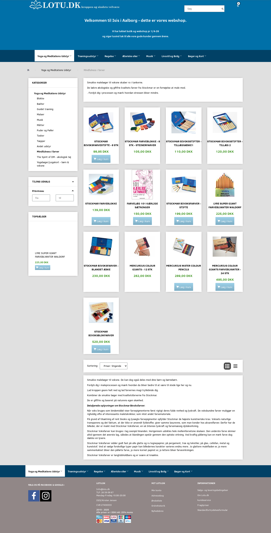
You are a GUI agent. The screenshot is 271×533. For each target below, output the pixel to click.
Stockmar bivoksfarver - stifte (183, 205)
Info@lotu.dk (103, 489)
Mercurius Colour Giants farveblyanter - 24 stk (225, 269)
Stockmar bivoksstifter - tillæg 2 (225, 143)
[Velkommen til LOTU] (74, 4)
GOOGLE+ (60, 484)
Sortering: (92, 365)
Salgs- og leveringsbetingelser (212, 490)
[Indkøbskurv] (236, 6)
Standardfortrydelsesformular (212, 510)
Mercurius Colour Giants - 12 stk (142, 267)
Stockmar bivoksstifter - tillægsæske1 (183, 143)
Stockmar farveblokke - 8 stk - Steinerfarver (142, 143)
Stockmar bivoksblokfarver (101, 333)
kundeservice (204, 500)
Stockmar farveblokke (101, 203)
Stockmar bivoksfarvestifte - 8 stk (101, 143)
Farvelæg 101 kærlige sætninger (142, 205)
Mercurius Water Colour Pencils (183, 267)
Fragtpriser (203, 505)
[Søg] (223, 8)
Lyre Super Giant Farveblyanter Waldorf (50, 254)
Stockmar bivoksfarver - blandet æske (101, 267)
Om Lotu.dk (203, 495)
